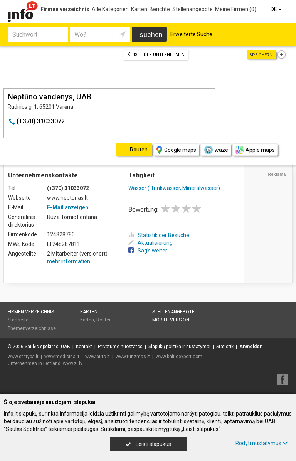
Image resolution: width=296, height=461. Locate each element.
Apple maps (255, 150)
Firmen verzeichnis (64, 9)
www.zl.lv (72, 363)
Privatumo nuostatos (120, 346)
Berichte (160, 9)
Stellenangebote (192, 9)
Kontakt (84, 346)
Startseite (18, 320)
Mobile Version (170, 320)
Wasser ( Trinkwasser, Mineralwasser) (174, 188)
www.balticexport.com (179, 356)
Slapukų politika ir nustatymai (179, 346)
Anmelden (250, 346)
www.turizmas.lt (133, 356)
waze (216, 150)
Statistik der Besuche (158, 235)
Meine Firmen (235, 9)
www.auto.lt (97, 356)
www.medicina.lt (61, 356)
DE (277, 9)
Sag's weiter (147, 250)
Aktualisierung (150, 243)
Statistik (225, 346)
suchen (151, 34)
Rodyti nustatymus (261, 443)
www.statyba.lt (23, 356)
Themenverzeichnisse (32, 328)
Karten (139, 9)
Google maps (176, 150)
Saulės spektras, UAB (47, 346)
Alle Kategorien (110, 9)
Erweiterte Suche (191, 34)
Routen (104, 320)
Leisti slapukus (148, 444)
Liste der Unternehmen (156, 54)
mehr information (68, 261)
